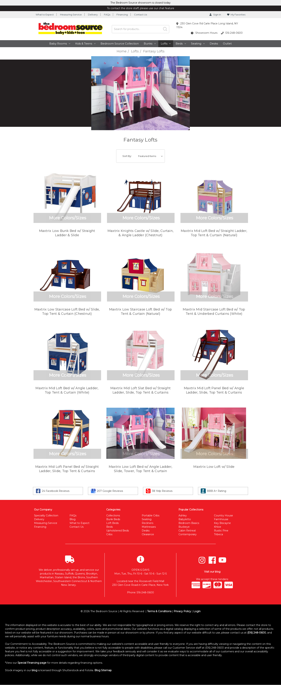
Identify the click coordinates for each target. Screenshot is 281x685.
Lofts (166, 43)
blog (34, 670)
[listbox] (151, 156)
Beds (181, 43)
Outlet (227, 43)
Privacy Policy (182, 611)
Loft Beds (112, 523)
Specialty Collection (46, 515)
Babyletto (184, 519)
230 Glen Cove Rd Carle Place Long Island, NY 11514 (207, 25)
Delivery (93, 14)
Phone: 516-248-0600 (140, 592)
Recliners (147, 523)
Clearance (148, 534)
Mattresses (149, 526)
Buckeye (184, 526)
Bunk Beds (113, 519)
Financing (122, 14)
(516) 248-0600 (256, 632)
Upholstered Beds (117, 530)
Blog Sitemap (103, 670)
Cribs (109, 534)
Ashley (182, 515)
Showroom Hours (204, 32)
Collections (113, 515)
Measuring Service (71, 14)
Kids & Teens (85, 43)
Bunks (150, 43)
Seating (198, 43)
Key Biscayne (222, 523)
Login (197, 611)
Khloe (217, 526)
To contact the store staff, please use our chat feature (140, 8)
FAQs (107, 14)
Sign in (215, 14)
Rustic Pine (221, 530)
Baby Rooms (59, 43)
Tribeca (218, 534)
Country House (223, 515)
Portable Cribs (150, 515)
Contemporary (187, 534)
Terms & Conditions (159, 611)
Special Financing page (32, 662)
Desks (214, 43)
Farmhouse (221, 519)
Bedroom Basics (188, 523)
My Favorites (236, 14)
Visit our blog (212, 571)
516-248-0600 (232, 32)
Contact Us (140, 14)
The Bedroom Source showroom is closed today (140, 2)
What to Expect (45, 14)
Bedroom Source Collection (120, 43)
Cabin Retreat (187, 530)
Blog (72, 519)
